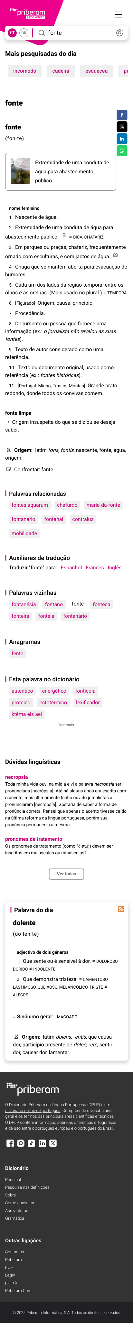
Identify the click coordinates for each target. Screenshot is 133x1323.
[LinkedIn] (42, 1146)
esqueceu (96, 71)
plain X (11, 1283)
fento (18, 653)
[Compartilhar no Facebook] (122, 115)
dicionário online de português (32, 1110)
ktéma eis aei (27, 714)
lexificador (88, 702)
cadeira (61, 71)
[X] (53, 1146)
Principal (13, 1179)
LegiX (10, 1275)
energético (54, 691)
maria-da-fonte (103, 505)
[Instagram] (20, 1146)
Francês (95, 568)
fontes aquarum (30, 505)
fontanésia (24, 604)
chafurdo (67, 505)
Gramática (14, 1218)
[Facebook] (10, 1146)
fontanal (53, 519)
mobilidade (24, 533)
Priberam (13, 1259)
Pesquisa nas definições (27, 1187)
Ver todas (66, 874)
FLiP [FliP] (9, 1267)
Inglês (115, 568)
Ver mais (66, 725)
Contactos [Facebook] (14, 1252)
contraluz (82, 519)
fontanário (23, 519)
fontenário (75, 616)
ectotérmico (53, 702)
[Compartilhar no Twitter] (122, 126)
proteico (21, 702)
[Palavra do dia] (121, 909)
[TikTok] (31, 1146)
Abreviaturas (16, 1210)
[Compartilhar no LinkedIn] (122, 138)
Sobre (10, 1195)
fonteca (101, 604)
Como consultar (19, 1203)
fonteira (20, 616)
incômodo (24, 71)
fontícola (85, 691)
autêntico (22, 691)
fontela (46, 616)
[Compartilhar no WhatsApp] (122, 150)
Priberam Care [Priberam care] (18, 1290)
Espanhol (71, 568)
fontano (54, 604)
